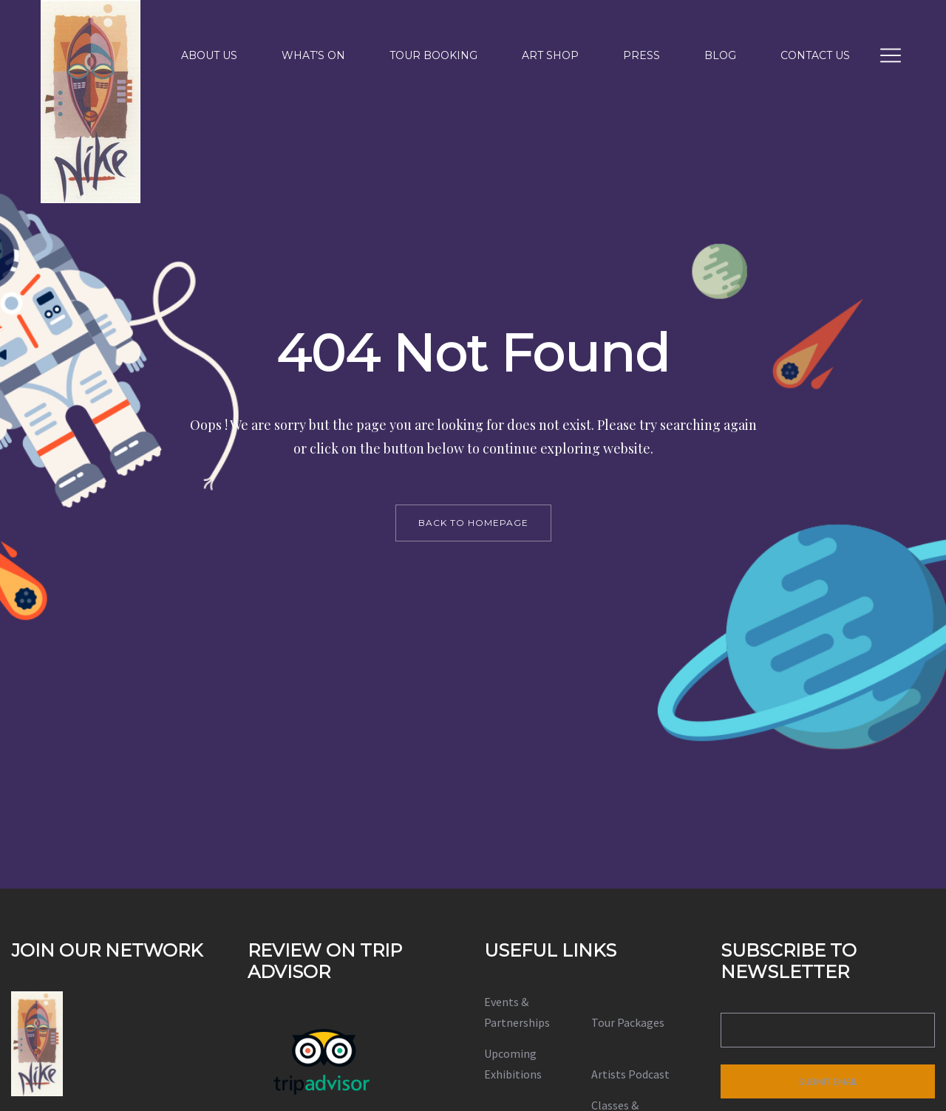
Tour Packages (627, 1022)
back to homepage (473, 522)
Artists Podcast (630, 1074)
